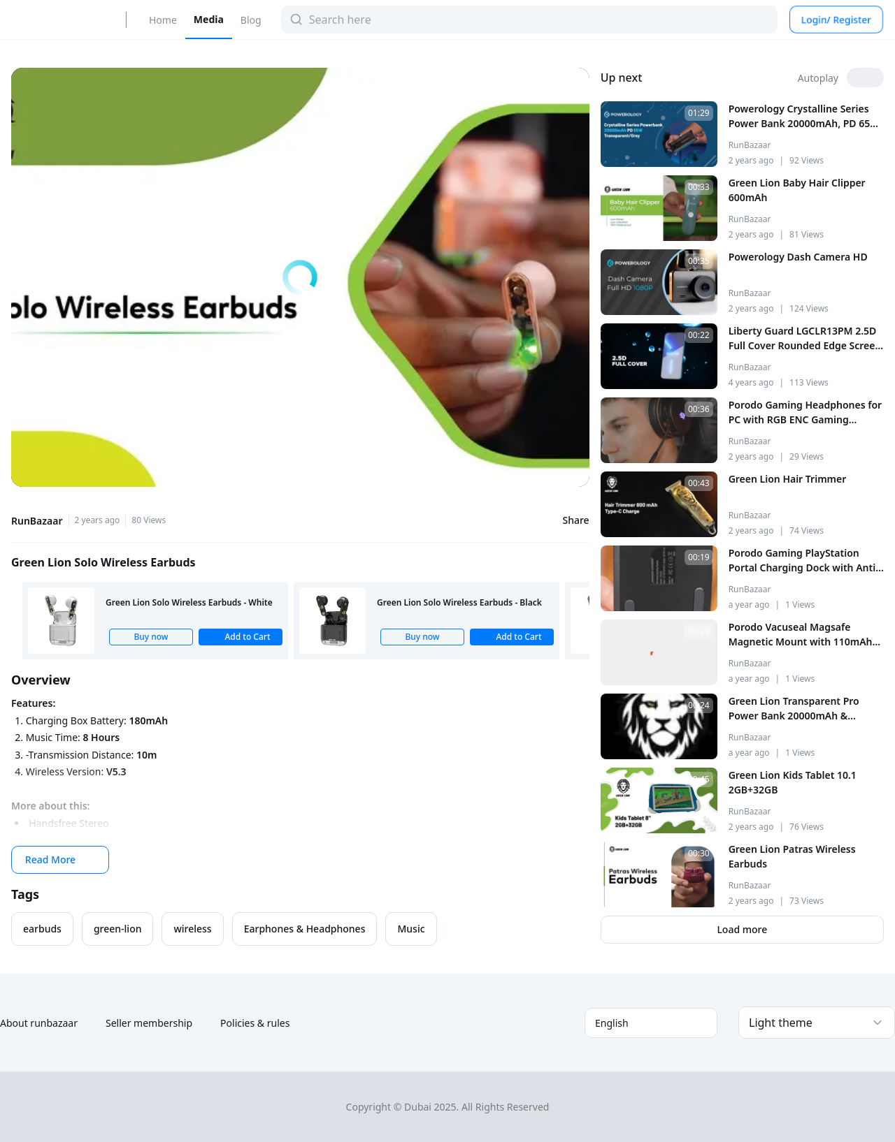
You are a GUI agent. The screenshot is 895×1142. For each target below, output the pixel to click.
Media (209, 19)
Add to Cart (240, 637)
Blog (251, 20)
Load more (742, 929)
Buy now (151, 637)
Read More (60, 860)
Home (163, 20)
